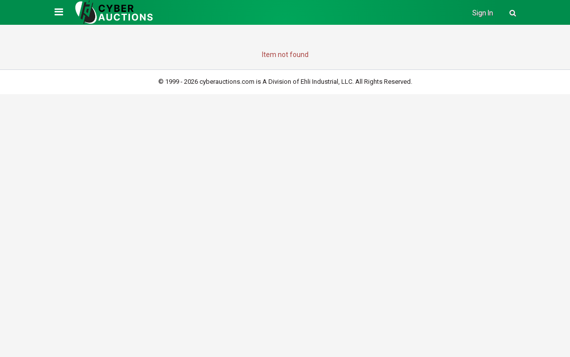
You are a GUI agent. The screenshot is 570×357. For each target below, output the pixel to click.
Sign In (482, 13)
